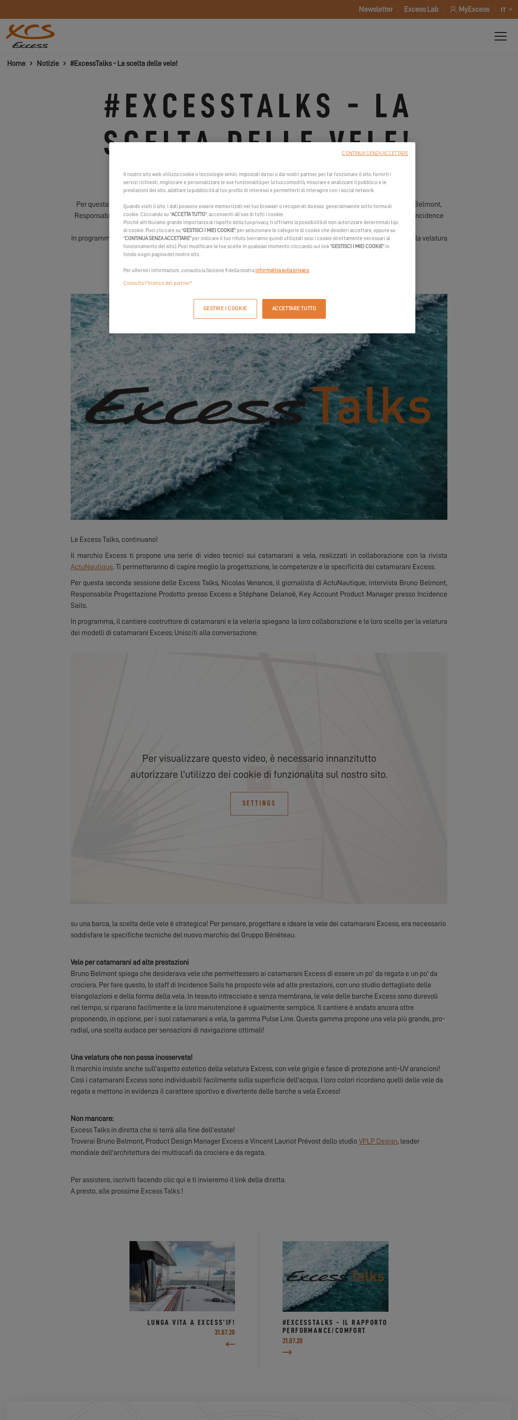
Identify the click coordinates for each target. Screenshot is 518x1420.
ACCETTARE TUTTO (294, 308)
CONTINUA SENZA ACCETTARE (375, 153)
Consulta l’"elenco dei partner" (157, 283)
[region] (262, 238)
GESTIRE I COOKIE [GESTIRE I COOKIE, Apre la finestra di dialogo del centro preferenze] (225, 308)
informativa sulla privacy (282, 270)
